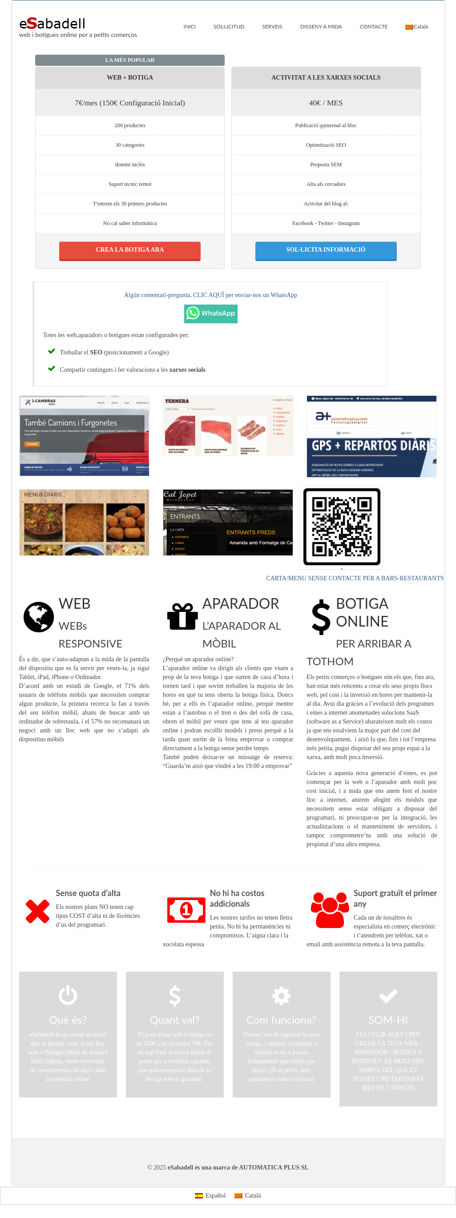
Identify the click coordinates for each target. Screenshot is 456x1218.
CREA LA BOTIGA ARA (130, 249)
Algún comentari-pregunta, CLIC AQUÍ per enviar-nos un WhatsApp (210, 295)
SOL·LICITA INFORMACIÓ (326, 249)
